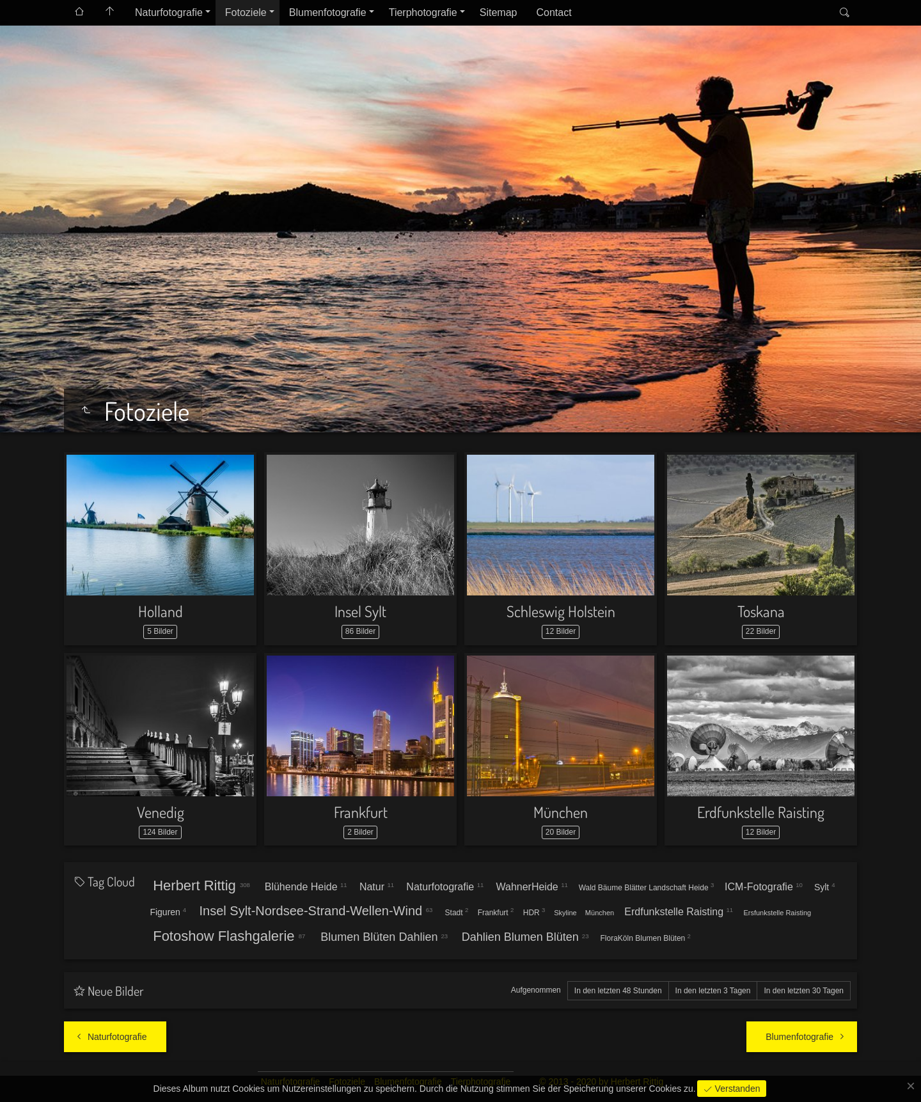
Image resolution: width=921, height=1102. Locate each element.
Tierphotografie (423, 12)
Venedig (160, 812)
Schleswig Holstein (561, 611)
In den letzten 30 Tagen (804, 990)
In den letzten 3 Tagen (713, 990)
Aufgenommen (536, 990)
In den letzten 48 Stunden (618, 990)
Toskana (761, 611)
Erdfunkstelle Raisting (760, 812)
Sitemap (498, 12)
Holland (160, 611)
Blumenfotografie (327, 12)
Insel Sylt (360, 611)
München (560, 812)
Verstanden (736, 1088)
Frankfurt (361, 812)
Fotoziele (246, 12)
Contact (553, 12)
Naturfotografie (169, 12)
